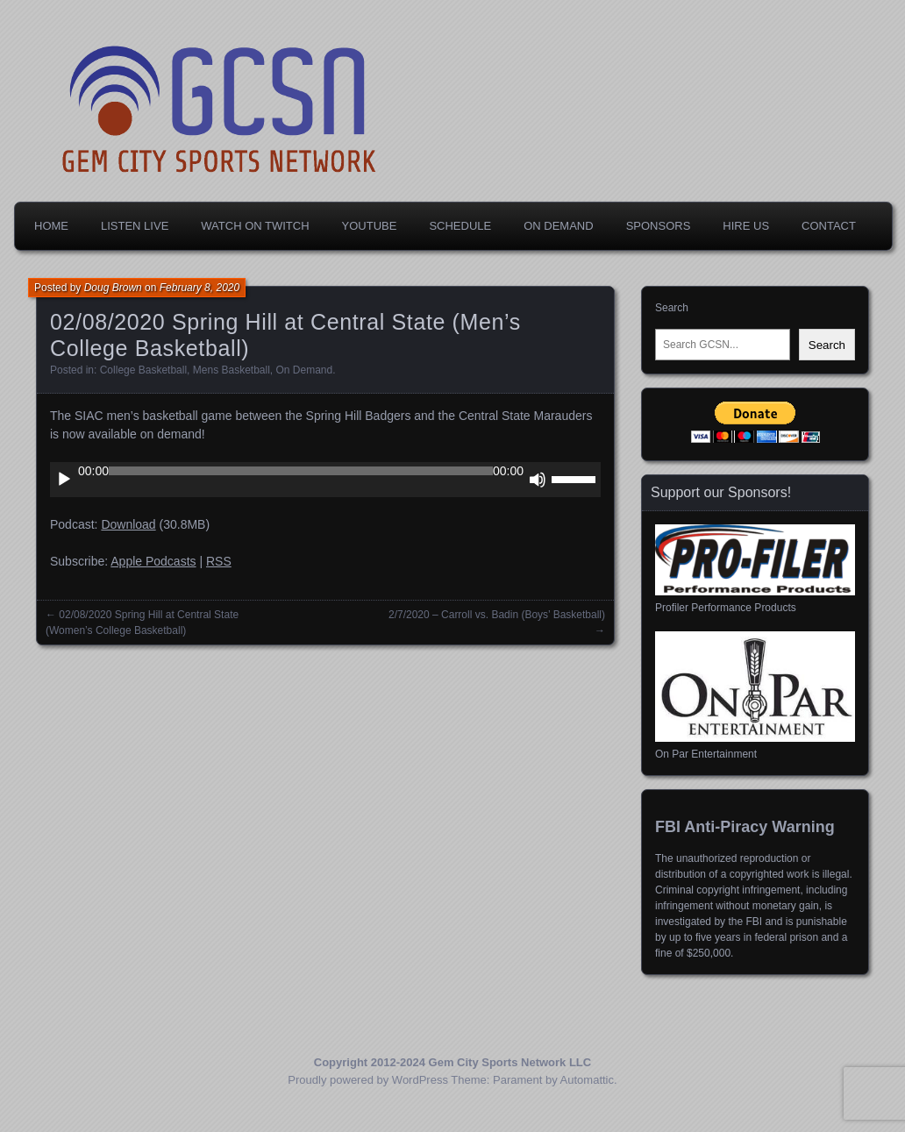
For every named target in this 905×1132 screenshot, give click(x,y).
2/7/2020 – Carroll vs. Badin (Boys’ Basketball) (496, 615)
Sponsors (658, 225)
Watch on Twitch (255, 225)
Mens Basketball (231, 370)
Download (128, 524)
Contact (829, 225)
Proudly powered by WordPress (368, 1079)
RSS (219, 561)
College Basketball (143, 370)
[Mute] (537, 479)
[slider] (301, 470)
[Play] (64, 479)
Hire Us (746, 225)
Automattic (587, 1079)
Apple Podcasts (153, 561)
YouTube (369, 225)
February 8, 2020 (199, 287)
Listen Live (134, 225)
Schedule (460, 225)
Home (51, 225)
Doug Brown (113, 287)
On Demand (558, 225)
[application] (325, 479)
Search (671, 308)
